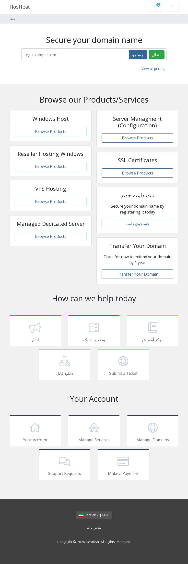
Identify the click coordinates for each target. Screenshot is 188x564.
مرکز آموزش (152, 331)
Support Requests (64, 465)
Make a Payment (123, 465)
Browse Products (50, 131)
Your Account (35, 432)
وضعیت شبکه (94, 331)
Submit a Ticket (123, 365)
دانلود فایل (64, 365)
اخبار (35, 331)
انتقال (156, 54)
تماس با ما (94, 527)
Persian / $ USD (94, 515)
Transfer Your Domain (137, 274)
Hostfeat (20, 6)
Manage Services (94, 432)
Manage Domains (152, 432)
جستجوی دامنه (138, 223)
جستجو (138, 54)
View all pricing (152, 68)
